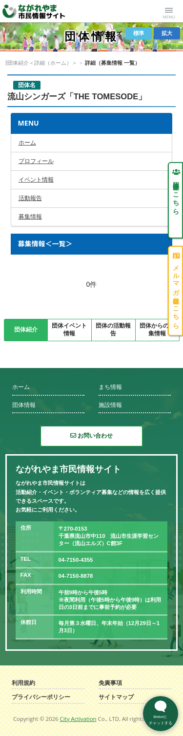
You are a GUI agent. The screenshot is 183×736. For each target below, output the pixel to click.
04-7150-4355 (76, 560)
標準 (138, 33)
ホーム (27, 142)
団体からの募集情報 (157, 329)
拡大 (167, 33)
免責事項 (110, 683)
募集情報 (30, 216)
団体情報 (16, 63)
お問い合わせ (91, 435)
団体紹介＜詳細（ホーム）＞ (69, 63)
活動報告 (30, 198)
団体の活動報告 (113, 329)
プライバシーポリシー (41, 697)
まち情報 (110, 387)
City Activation (78, 718)
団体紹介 (26, 329)
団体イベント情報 (69, 329)
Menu (169, 11)
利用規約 (23, 683)
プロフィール (36, 161)
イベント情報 (36, 179)
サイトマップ (116, 697)
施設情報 (110, 405)
